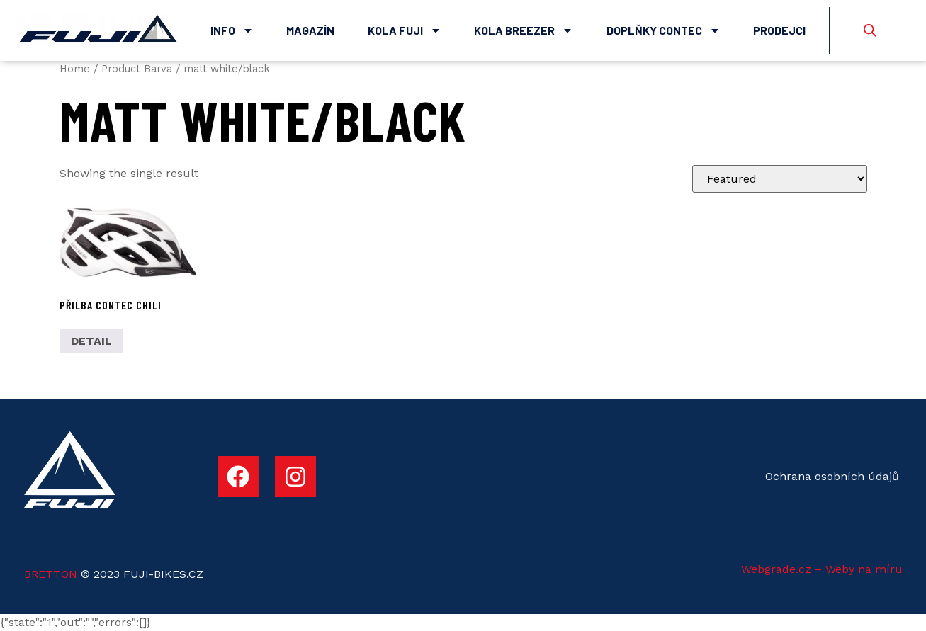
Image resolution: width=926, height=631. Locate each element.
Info (232, 30)
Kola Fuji (404, 30)
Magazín (310, 30)
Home (75, 68)
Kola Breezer (523, 30)
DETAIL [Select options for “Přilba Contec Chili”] (91, 341)
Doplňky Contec (663, 30)
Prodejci (779, 30)
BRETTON (50, 574)
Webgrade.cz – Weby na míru (822, 569)
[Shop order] (779, 179)
